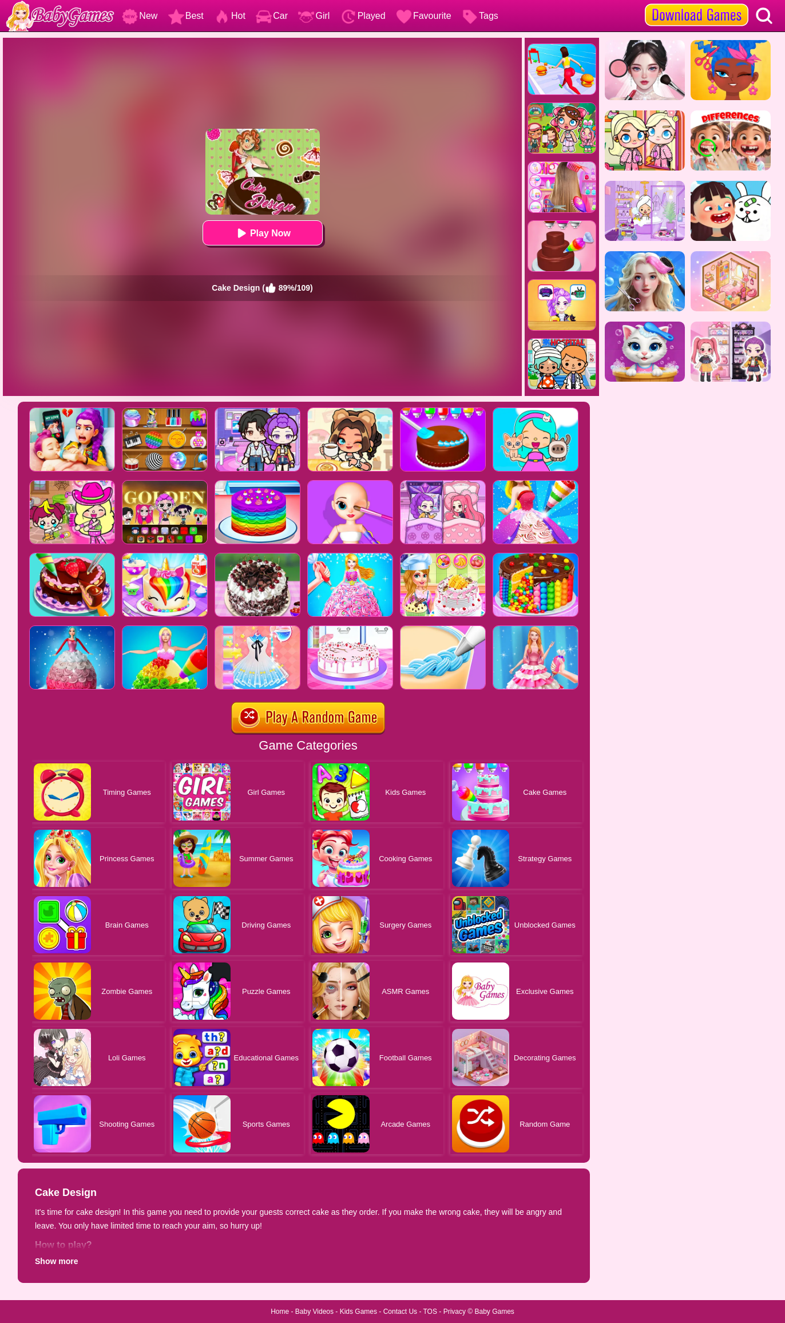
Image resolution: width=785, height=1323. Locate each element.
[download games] (696, 4)
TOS (430, 1312)
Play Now (262, 233)
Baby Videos (314, 1312)
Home (280, 1312)
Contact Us (400, 1312)
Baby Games (494, 1312)
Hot (229, 16)
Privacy (454, 1312)
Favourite (423, 16)
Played (363, 16)
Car (272, 16)
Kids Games (358, 1312)
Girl (314, 16)
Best (186, 16)
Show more (56, 1261)
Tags (480, 16)
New (139, 16)
